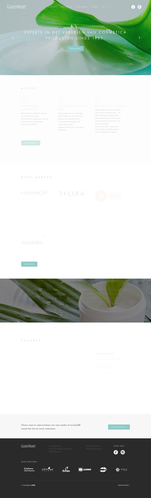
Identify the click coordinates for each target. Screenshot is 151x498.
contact (94, 7)
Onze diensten (66, 7)
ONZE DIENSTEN (30, 142)
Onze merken (82, 7)
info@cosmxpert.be (94, 449)
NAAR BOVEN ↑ (124, 485)
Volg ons (119, 446)
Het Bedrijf (51, 7)
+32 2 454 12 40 (92, 446)
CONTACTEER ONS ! (119, 427)
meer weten (75, 48)
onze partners (29, 462)
